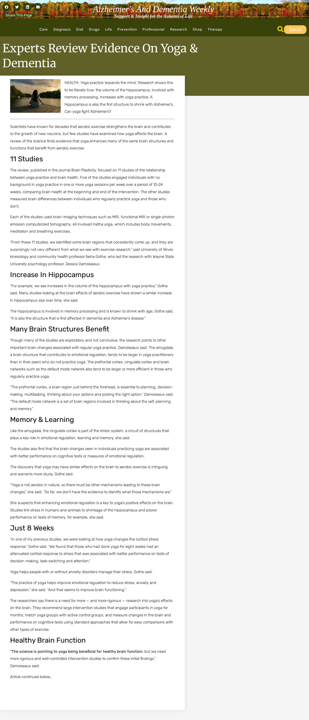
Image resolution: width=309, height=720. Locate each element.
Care (43, 29)
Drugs (94, 29)
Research (178, 29)
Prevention (127, 29)
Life (108, 29)
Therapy (215, 29)
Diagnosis (62, 29)
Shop (197, 29)
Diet (79, 29)
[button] (7, 7)
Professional (153, 29)
